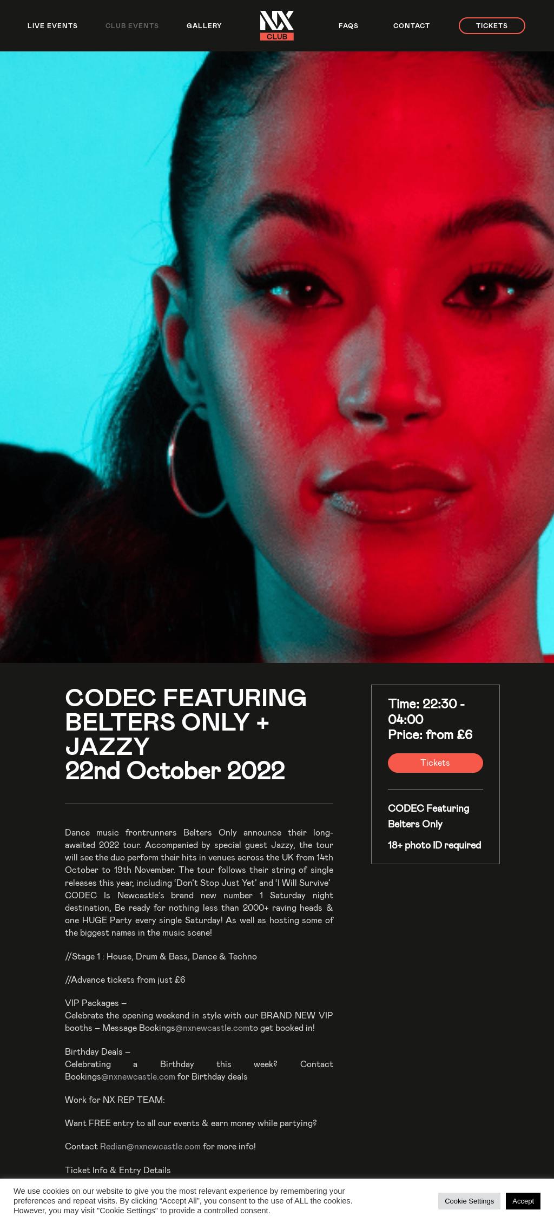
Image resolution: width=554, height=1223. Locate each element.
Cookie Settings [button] (469, 1201)
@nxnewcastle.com (212, 1027)
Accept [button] (523, 1201)
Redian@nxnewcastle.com (150, 1146)
